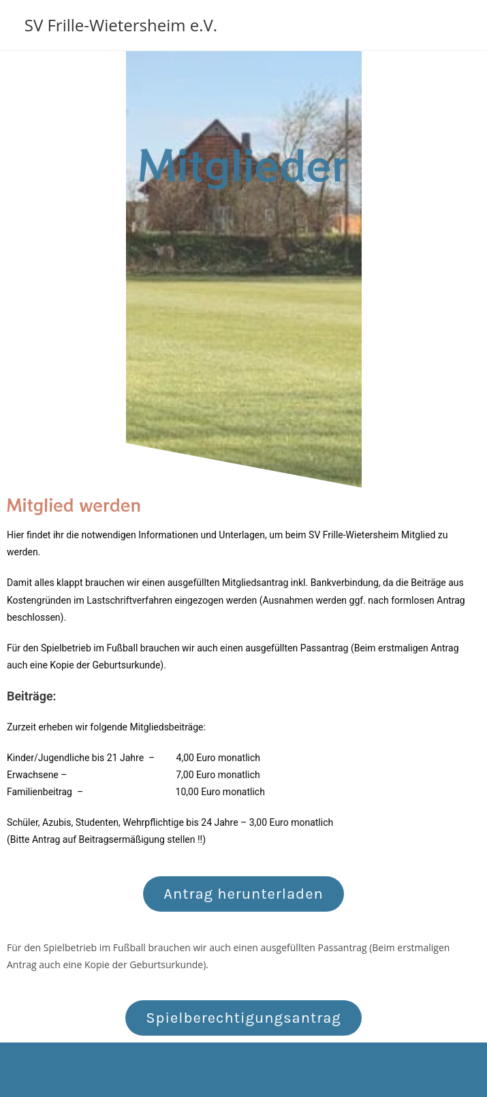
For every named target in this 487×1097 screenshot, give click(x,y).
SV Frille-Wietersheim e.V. (121, 25)
